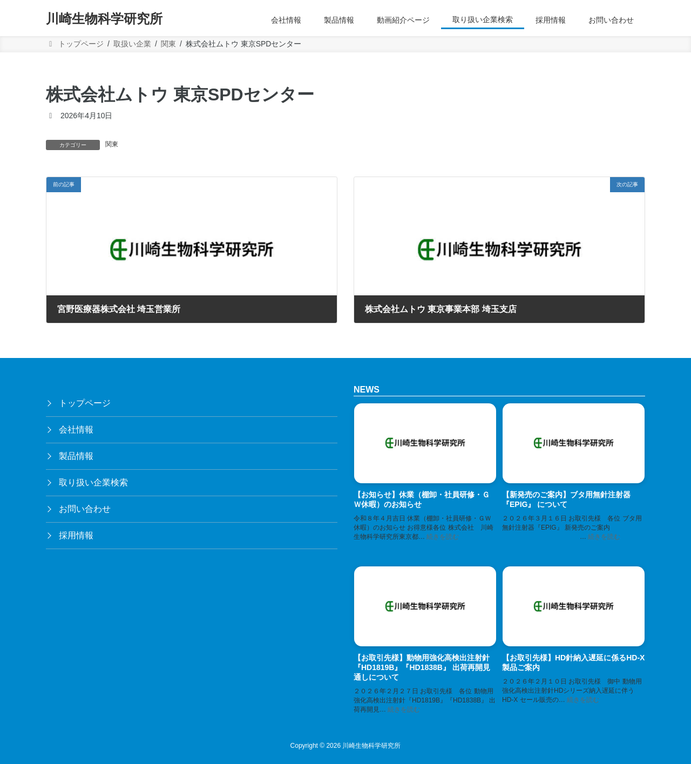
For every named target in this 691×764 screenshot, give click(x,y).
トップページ (85, 403)
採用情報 (76, 535)
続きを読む (442, 536)
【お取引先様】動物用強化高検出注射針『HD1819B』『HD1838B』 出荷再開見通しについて (422, 668)
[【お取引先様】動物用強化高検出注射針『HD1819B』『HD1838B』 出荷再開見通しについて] (425, 608)
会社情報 (76, 429)
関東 (111, 144)
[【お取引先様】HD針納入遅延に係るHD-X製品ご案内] (573, 608)
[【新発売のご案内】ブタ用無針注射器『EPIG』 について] (573, 444)
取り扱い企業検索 (93, 482)
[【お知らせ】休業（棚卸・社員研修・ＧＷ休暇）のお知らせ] (425, 444)
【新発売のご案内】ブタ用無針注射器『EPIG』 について (566, 499)
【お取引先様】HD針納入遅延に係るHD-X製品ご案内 (573, 663)
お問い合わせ (85, 508)
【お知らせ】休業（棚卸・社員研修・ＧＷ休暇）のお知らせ (422, 499)
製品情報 (76, 456)
